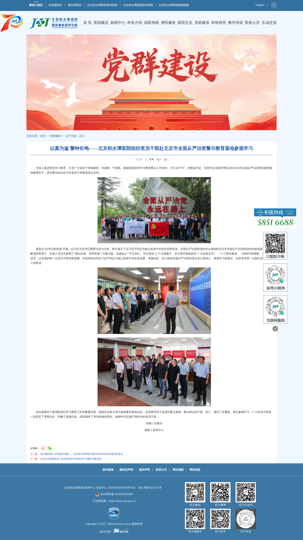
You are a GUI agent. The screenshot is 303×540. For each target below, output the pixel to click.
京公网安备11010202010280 (116, 494)
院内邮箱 (108, 469)
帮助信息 (194, 469)
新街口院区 (36, 5)
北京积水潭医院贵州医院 (102, 5)
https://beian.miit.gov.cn (122, 501)
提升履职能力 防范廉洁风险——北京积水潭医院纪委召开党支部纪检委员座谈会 (81, 454)
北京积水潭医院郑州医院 (138, 5)
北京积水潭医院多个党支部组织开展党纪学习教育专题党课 (70, 458)
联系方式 (161, 469)
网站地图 (178, 469)
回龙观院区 (55, 5)
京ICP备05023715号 (150, 487)
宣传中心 (158, 430)
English (259, 5)
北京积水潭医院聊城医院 (174, 5)
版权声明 (144, 469)
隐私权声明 (126, 469)
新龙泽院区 (75, 5)
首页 (43, 136)
